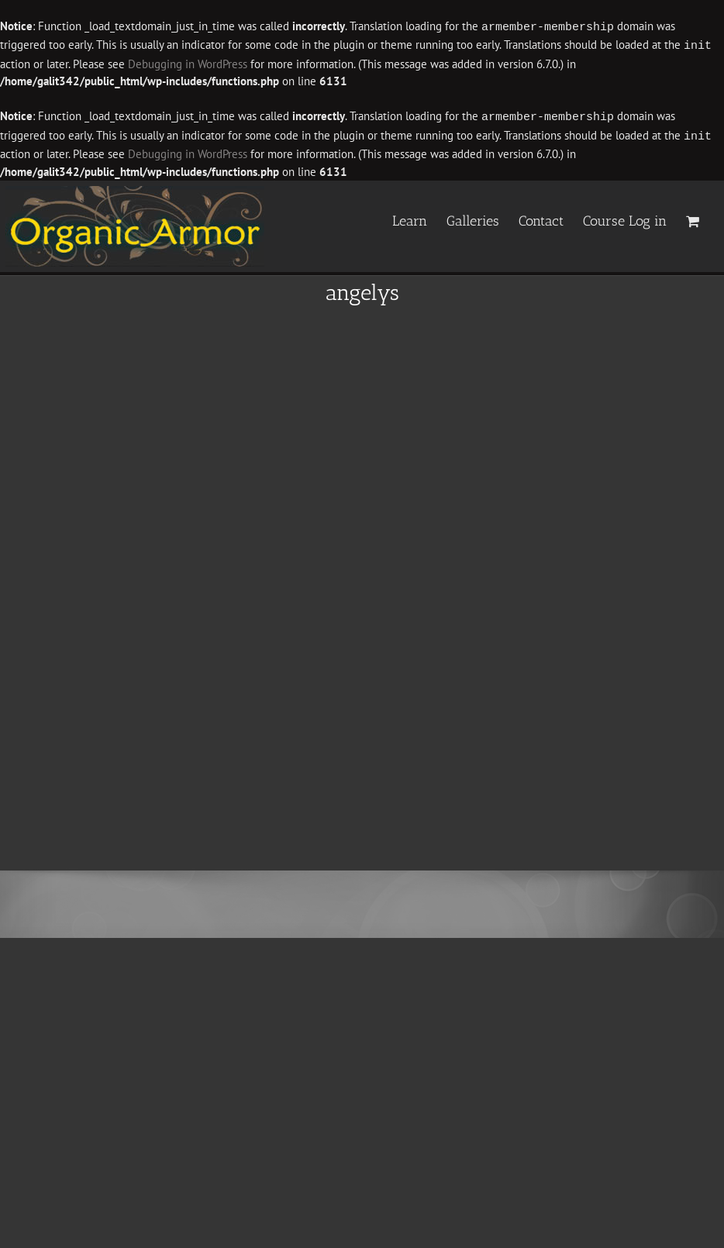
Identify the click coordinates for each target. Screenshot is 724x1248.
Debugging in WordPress (141, 62)
